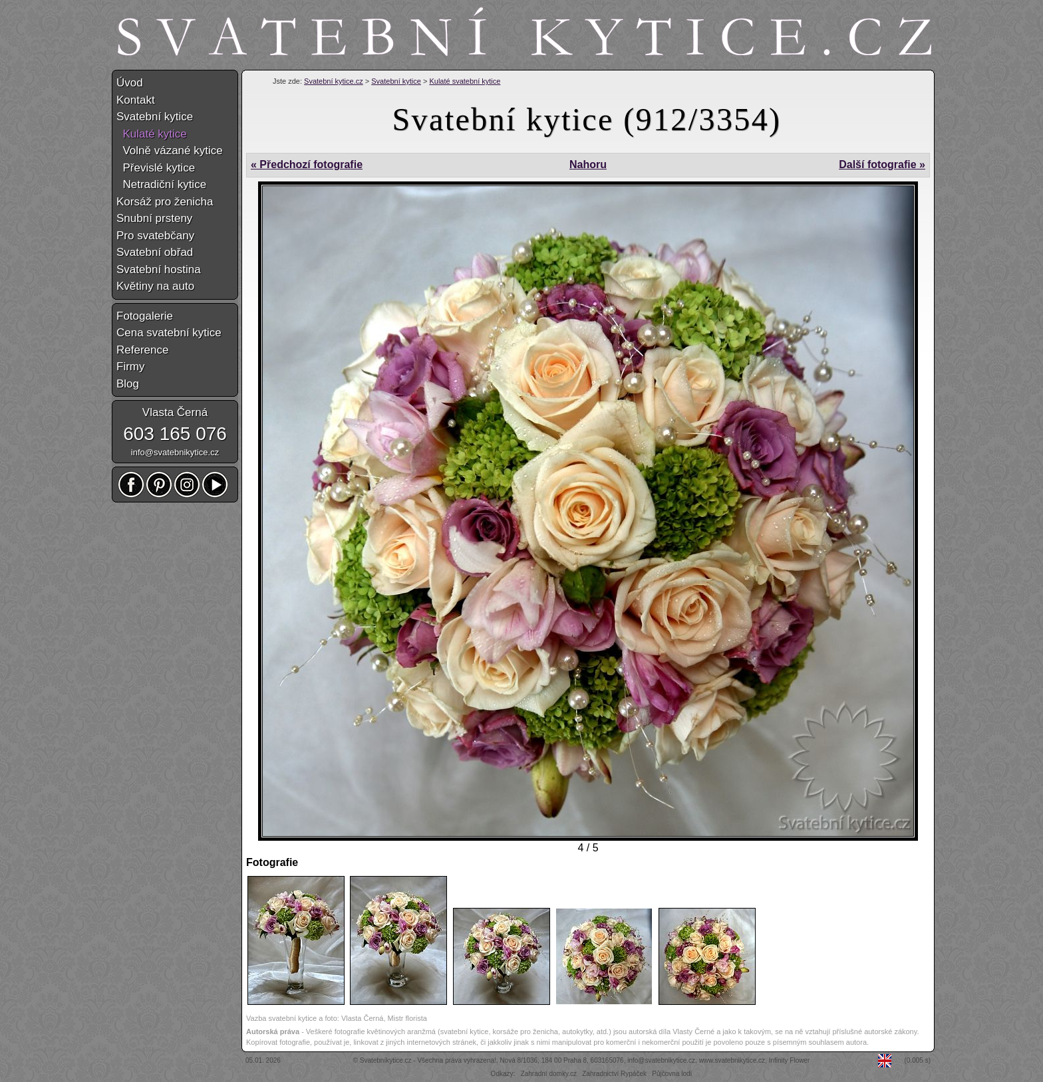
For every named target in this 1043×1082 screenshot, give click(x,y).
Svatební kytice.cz (333, 81)
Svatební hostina (158, 269)
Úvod (129, 82)
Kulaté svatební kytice (464, 81)
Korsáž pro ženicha (165, 201)
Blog (127, 384)
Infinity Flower (789, 1060)
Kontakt (135, 100)
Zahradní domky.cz (549, 1073)
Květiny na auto (155, 286)
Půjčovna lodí (672, 1073)
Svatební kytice (396, 81)
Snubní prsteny (154, 218)
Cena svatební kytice (169, 332)
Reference (142, 350)
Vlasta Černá (175, 412)
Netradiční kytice (161, 184)
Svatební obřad (154, 252)
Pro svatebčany (155, 235)
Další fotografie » (882, 164)
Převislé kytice (155, 168)
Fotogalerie (144, 316)
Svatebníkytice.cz (386, 1060)
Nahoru (588, 164)
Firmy (130, 366)
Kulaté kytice (151, 134)
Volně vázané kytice (169, 150)
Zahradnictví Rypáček (614, 1073)
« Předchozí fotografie (307, 164)
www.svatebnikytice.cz (732, 1060)
